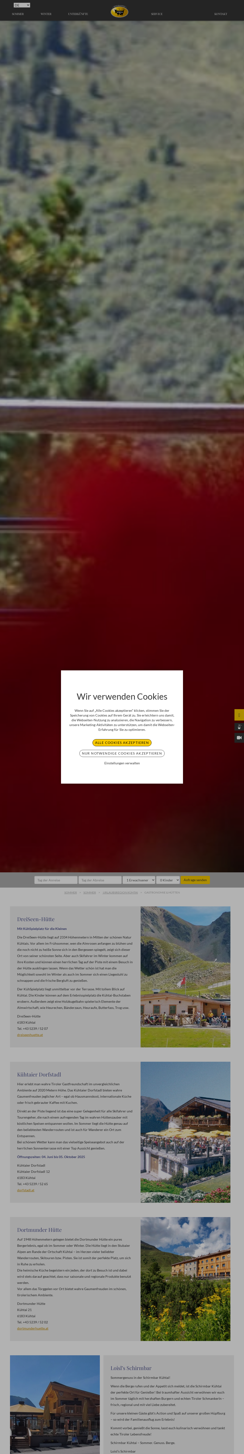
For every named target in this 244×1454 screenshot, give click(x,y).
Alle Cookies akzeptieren (122, 743)
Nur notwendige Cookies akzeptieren (122, 753)
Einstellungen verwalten (122, 763)
